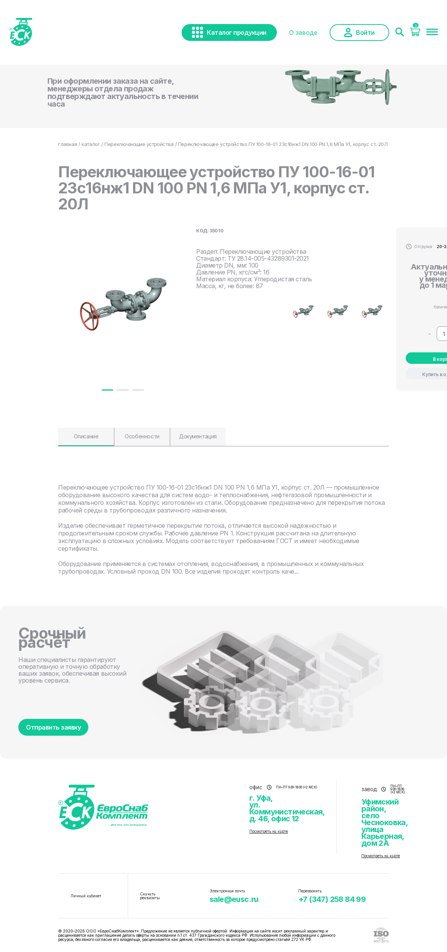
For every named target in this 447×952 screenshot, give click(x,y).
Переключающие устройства (139, 144)
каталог (90, 144)
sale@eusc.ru (234, 899)
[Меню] (432, 32)
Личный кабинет (85, 896)
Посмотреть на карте (268, 831)
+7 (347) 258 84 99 (332, 899)
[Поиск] (399, 32)
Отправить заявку (53, 727)
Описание (86, 436)
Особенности (142, 436)
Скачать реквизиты (150, 896)
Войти (359, 32)
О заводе (303, 32)
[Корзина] (415, 34)
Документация (198, 436)
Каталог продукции (229, 32)
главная (67, 144)
